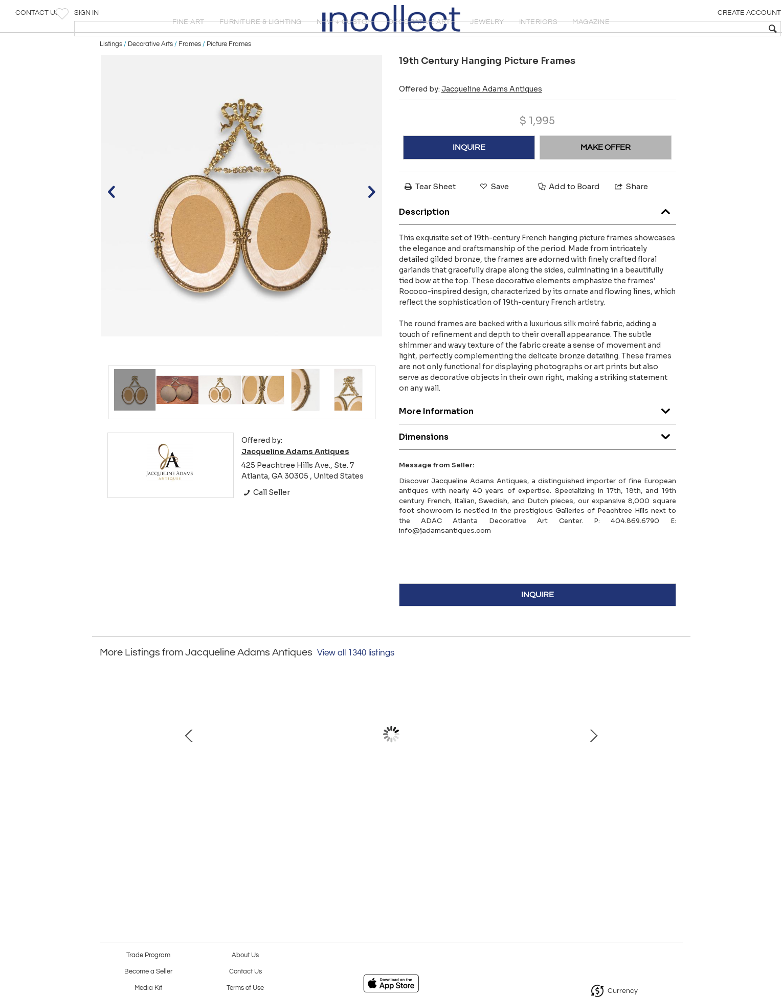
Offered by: (470, 123)
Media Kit (148, 988)
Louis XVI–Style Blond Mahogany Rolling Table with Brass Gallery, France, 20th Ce (173, 825)
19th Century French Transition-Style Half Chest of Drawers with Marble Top (603, 825)
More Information (537, 442)
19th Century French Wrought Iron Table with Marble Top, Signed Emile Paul (281, 825)
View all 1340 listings (355, 686)
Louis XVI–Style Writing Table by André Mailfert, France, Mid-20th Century (496, 825)
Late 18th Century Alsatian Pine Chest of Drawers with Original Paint (388, 825)
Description (537, 243)
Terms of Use (245, 988)
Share (630, 220)
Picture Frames (229, 77)
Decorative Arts (150, 77)
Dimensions (537, 468)
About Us (245, 955)
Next (675, 779)
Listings (111, 77)
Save (493, 220)
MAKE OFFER (605, 181)
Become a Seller (148, 971)
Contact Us (37, 17)
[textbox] (700, 28)
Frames (189, 77)
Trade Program (148, 955)
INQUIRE (469, 181)
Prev (107, 779)
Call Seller (265, 526)
